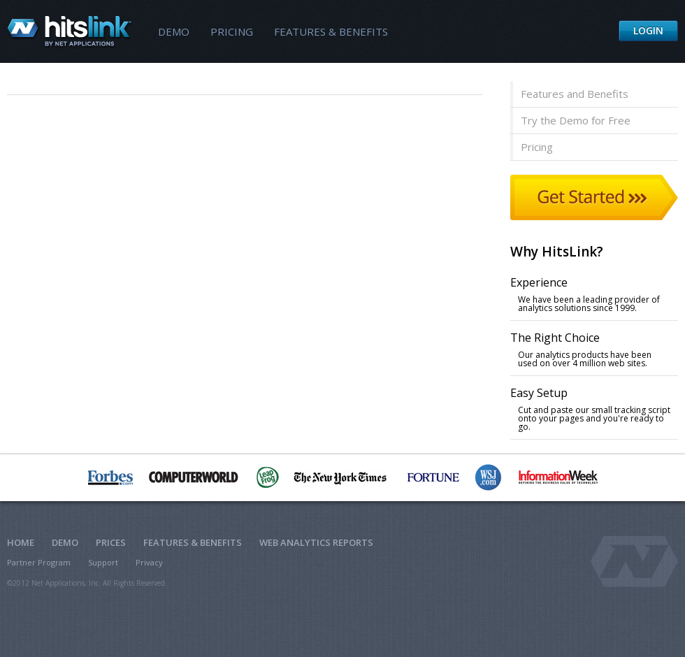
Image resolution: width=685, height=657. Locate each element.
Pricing (231, 31)
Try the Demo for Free (575, 120)
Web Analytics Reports (316, 542)
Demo (173, 31)
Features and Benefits (574, 94)
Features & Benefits (331, 31)
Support (103, 562)
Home (20, 542)
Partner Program (39, 562)
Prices (111, 542)
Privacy (149, 562)
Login (648, 30)
